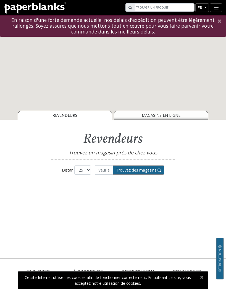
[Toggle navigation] (216, 7)
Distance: (68, 170)
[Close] (219, 21)
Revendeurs (64, 115)
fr (200, 7)
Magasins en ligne (161, 115)
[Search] (164, 7)
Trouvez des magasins (138, 170)
